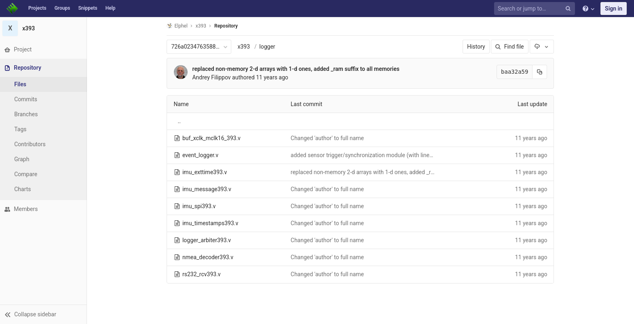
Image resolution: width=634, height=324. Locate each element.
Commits (27, 99)
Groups (62, 8)
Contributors (32, 144)
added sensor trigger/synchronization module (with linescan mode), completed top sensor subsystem (419, 155)
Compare (27, 174)
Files (22, 84)
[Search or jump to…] (536, 9)
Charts (24, 189)
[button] (44, 314)
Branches (28, 114)
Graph (23, 159)
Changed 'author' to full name (328, 138)
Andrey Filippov (212, 77)
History (477, 46)
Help (111, 8)
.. (180, 121)
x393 (245, 46)
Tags (22, 129)
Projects (37, 8)
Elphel (178, 26)
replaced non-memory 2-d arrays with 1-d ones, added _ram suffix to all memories (296, 69)
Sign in (613, 8)
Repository (227, 26)
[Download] (543, 46)
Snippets (87, 8)
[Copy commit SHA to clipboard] (541, 72)
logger (268, 46)
